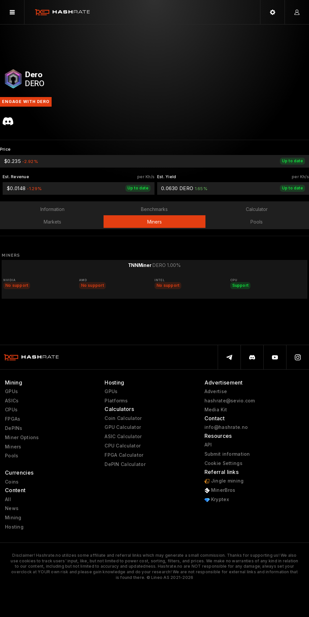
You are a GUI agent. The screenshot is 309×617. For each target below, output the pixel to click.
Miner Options (22, 437)
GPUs (11, 391)
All (8, 499)
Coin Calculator (123, 418)
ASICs (12, 400)
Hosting (14, 527)
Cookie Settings (223, 463)
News (12, 508)
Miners (13, 446)
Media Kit (215, 409)
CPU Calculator (123, 445)
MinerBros (220, 490)
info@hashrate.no (226, 427)
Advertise (215, 391)
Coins (12, 482)
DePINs (13, 428)
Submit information (227, 454)
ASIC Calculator (123, 436)
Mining (13, 517)
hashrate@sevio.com (229, 400)
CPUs (11, 409)
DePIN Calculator (125, 464)
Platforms (116, 400)
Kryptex (216, 499)
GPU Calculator (123, 427)
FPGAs (12, 419)
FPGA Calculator (124, 455)
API (208, 444)
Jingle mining (224, 481)
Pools (11, 455)
